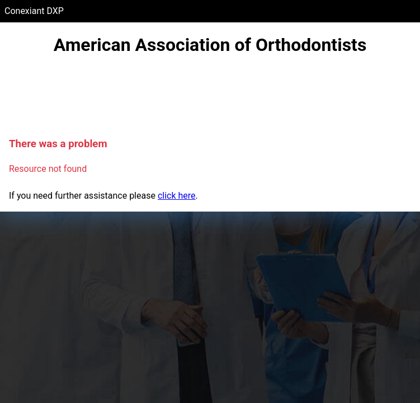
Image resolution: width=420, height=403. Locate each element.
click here (177, 195)
